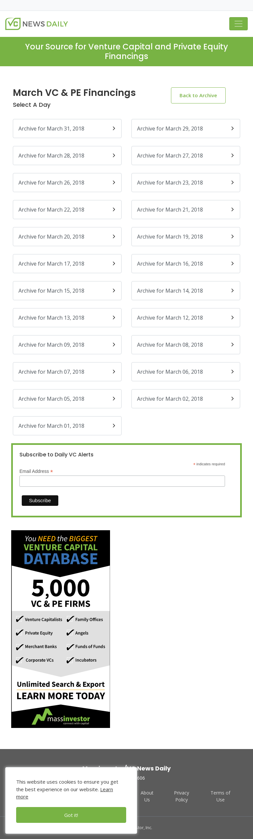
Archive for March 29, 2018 (186, 128)
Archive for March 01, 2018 (67, 425)
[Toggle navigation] (238, 23)
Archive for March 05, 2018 (67, 398)
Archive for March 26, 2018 (67, 182)
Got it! (71, 815)
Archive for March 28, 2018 (67, 155)
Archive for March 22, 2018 (67, 209)
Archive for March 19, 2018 (186, 236)
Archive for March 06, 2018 (186, 371)
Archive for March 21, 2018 (186, 209)
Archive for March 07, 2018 (67, 371)
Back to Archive (198, 95)
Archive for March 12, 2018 (186, 317)
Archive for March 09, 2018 (67, 344)
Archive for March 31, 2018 (67, 128)
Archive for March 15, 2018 (67, 290)
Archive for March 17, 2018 (67, 263)
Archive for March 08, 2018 (186, 344)
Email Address (36, 471)
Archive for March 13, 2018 (67, 317)
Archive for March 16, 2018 (186, 263)
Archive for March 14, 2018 (186, 290)
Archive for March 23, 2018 (186, 182)
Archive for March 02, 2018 (186, 398)
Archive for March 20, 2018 (67, 236)
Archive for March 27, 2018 (186, 155)
